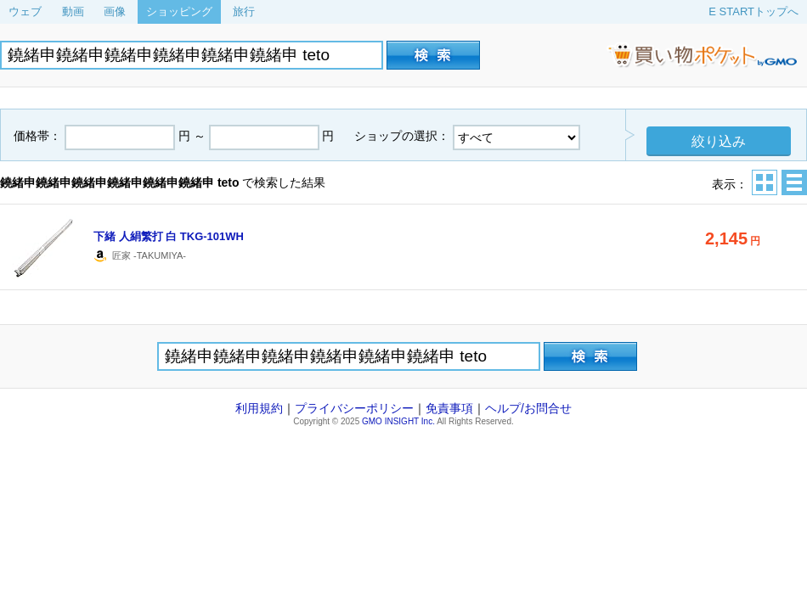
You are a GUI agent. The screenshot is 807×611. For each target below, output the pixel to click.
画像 (115, 11)
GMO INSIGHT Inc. (398, 421)
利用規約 (259, 408)
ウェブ (25, 11)
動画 (73, 11)
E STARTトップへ (753, 11)
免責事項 (449, 408)
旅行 (244, 11)
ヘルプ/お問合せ (528, 408)
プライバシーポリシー (354, 408)
